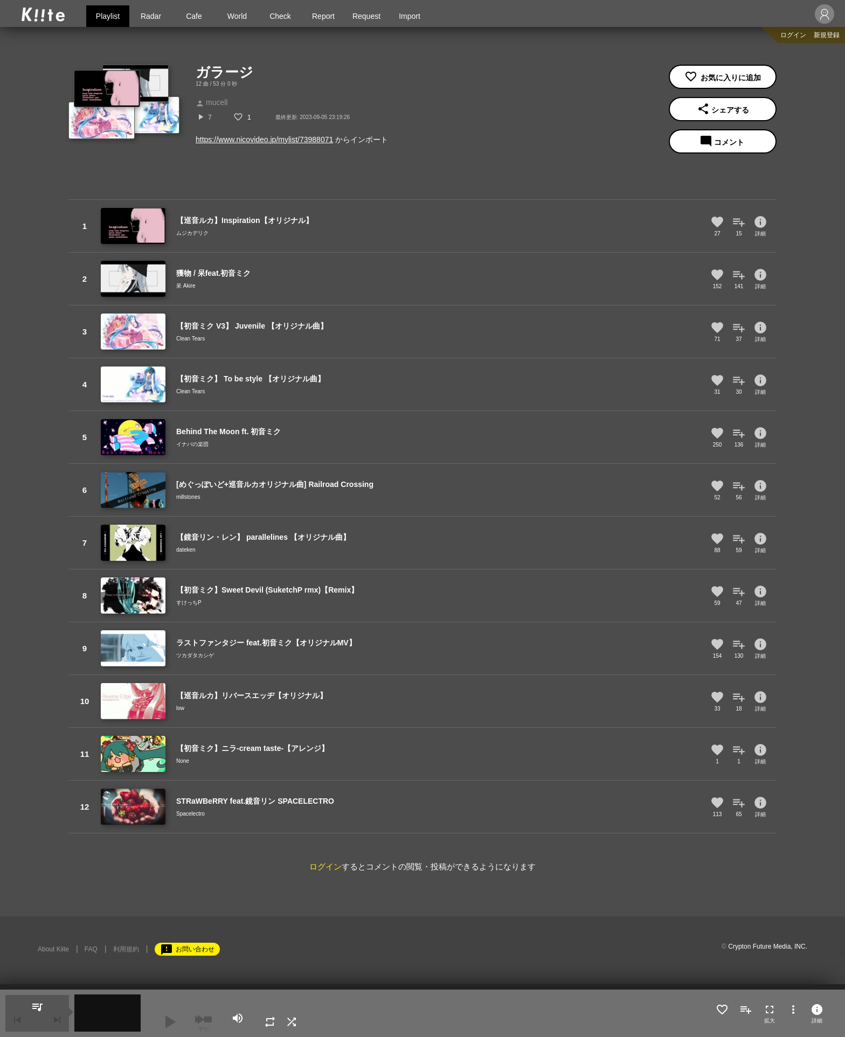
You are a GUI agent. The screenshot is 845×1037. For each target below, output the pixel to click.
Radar (151, 16)
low (180, 708)
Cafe (194, 16)
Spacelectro (190, 814)
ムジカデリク (192, 233)
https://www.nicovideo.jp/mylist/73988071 (264, 139)
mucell (211, 102)
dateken (186, 550)
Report (323, 16)
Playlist (108, 16)
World (237, 16)
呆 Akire (186, 286)
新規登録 (827, 35)
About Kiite (53, 949)
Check (280, 16)
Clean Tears (190, 339)
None (182, 761)
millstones (188, 497)
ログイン (793, 35)
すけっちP (189, 603)
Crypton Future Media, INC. (767, 946)
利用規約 (126, 949)
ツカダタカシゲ (195, 655)
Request (366, 16)
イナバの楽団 (192, 444)
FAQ (91, 949)
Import (409, 16)
